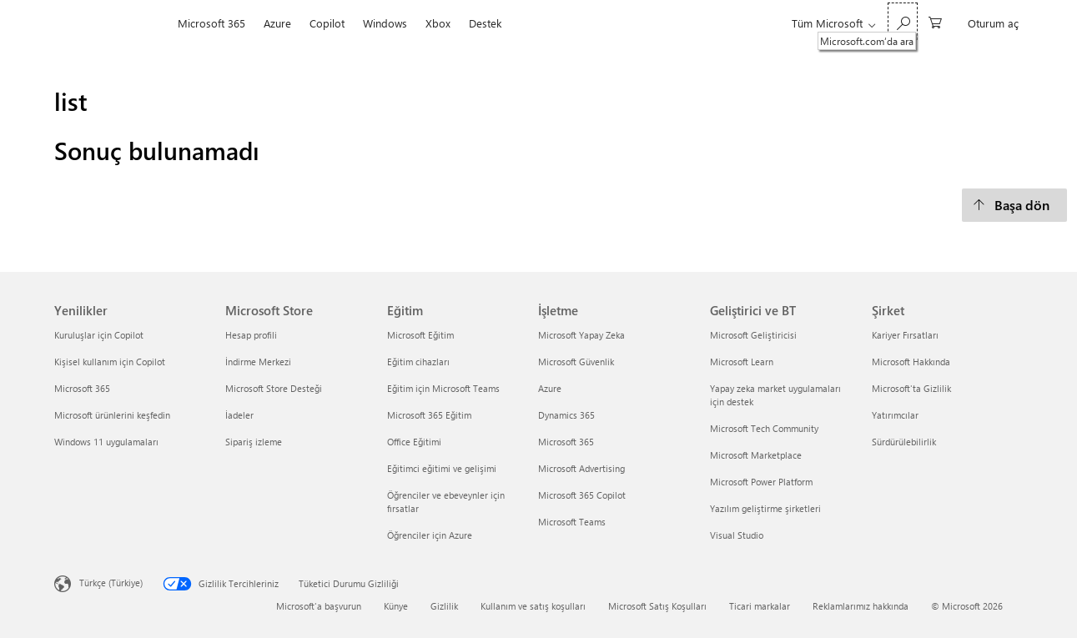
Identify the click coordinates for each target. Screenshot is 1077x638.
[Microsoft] (111, 23)
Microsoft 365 (211, 23)
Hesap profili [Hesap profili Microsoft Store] (251, 335)
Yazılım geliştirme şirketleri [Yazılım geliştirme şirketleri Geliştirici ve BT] (765, 508)
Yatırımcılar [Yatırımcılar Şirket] (895, 415)
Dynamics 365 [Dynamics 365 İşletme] (566, 415)
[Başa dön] (1014, 205)
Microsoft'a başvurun (318, 606)
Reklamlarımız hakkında (860, 606)
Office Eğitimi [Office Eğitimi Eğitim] (414, 441)
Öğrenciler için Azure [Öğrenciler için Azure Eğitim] (429, 535)
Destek (485, 23)
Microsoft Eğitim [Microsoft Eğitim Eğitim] (420, 335)
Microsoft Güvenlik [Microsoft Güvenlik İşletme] (576, 361)
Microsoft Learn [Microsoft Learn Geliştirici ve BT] (741, 361)
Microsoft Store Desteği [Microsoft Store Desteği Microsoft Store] (273, 388)
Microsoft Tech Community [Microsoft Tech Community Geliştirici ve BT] (764, 428)
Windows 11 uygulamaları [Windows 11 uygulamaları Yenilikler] (106, 441)
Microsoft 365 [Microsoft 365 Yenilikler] (82, 388)
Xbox (437, 23)
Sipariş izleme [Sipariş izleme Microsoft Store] (253, 441)
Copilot (327, 23)
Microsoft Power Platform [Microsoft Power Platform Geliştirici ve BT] (761, 481)
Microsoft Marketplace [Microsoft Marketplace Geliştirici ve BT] (756, 455)
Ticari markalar (759, 606)
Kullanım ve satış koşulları (533, 606)
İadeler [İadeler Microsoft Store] (239, 415)
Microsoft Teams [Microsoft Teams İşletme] (572, 521)
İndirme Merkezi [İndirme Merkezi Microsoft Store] (258, 361)
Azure (277, 23)
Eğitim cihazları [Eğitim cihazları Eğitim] (418, 361)
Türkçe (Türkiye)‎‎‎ (111, 581)
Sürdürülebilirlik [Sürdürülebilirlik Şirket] (904, 441)
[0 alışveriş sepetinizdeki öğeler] (935, 21)
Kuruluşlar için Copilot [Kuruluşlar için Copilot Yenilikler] (98, 335)
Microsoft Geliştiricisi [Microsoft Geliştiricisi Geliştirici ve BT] (753, 335)
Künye (396, 606)
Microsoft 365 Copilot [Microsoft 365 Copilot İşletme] (582, 495)
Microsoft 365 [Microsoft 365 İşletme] (566, 441)
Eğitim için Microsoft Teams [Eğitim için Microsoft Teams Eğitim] (443, 388)
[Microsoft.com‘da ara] (903, 21)
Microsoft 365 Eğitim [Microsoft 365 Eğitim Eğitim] (429, 415)
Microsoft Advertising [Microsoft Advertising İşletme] (581, 468)
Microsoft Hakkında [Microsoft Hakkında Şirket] (911, 361)
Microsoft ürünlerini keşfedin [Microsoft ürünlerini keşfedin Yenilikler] (112, 415)
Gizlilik (444, 606)
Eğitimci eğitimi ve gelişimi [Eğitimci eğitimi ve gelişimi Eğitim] (441, 468)
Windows (385, 23)
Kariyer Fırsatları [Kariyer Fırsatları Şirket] (905, 335)
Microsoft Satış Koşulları (657, 606)
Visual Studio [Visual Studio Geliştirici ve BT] (736, 535)
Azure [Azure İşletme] (549, 388)
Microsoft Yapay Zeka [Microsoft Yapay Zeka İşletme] (581, 335)
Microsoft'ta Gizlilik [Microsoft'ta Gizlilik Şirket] (911, 388)
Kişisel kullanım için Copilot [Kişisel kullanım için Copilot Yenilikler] (109, 361)
